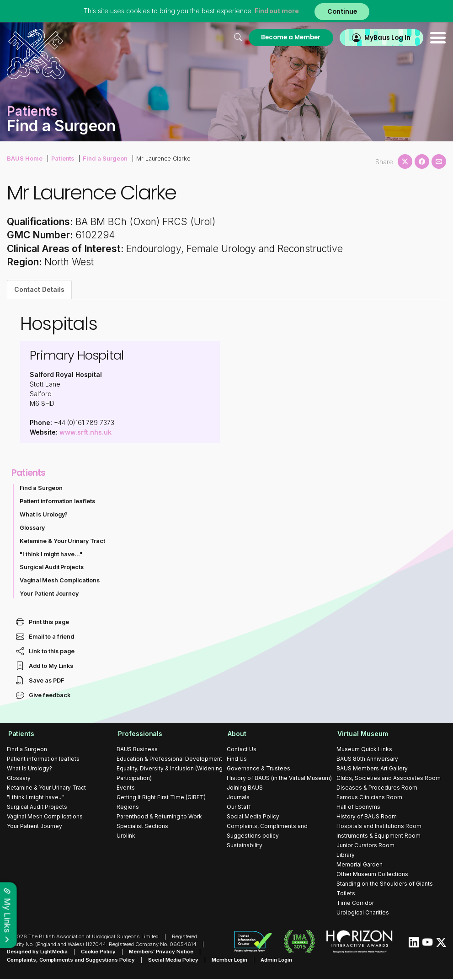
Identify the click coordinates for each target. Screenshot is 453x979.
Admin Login (277, 960)
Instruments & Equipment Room (378, 835)
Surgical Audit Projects (52, 567)
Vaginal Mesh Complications (60, 580)
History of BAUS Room (366, 816)
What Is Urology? (44, 514)
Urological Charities (362, 912)
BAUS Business (137, 749)
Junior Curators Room (365, 845)
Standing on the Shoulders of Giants (384, 883)
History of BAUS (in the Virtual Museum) (279, 778)
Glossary (32, 527)
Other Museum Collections (372, 874)
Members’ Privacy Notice (161, 952)
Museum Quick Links (364, 749)
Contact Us (241, 749)
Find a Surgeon (103, 158)
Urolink (126, 835)
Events (126, 787)
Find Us (237, 758)
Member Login (230, 960)
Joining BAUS (245, 787)
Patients (61, 158)
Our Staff (239, 806)
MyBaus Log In (386, 37)
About (236, 733)
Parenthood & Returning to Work (159, 816)
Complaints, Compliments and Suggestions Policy (71, 960)
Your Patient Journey (49, 593)
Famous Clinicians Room (369, 797)
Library (345, 854)
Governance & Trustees (258, 768)
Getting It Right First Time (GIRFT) (161, 797)
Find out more (275, 11)
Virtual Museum (361, 733)
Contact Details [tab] (39, 289)
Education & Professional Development (169, 758)
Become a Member (287, 37)
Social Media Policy (253, 816)
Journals (238, 797)
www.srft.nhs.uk (85, 432)
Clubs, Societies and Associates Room (388, 778)
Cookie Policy (98, 952)
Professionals (139, 733)
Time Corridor (355, 902)
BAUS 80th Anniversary (367, 758)
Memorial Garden (359, 864)
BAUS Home (24, 158)
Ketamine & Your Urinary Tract (63, 541)
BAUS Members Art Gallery (372, 768)
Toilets (345, 893)
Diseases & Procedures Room (376, 787)
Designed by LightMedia (37, 952)
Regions (128, 806)
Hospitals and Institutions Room (378, 826)
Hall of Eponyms (358, 806)
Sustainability (244, 845)
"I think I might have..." (51, 554)
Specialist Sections (142, 826)
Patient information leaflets (58, 501)
